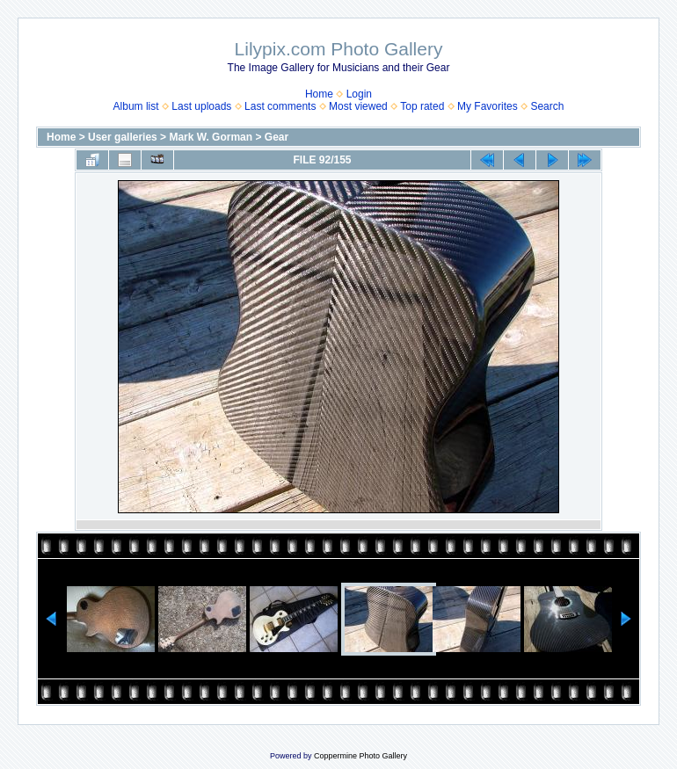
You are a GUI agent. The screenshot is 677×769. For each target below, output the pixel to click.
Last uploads (201, 106)
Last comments (280, 106)
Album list (136, 106)
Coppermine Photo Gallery (360, 755)
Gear (276, 137)
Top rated (422, 106)
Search (547, 106)
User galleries (122, 137)
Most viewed (358, 106)
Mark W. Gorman (210, 137)
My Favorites (487, 106)
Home (319, 94)
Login (359, 94)
